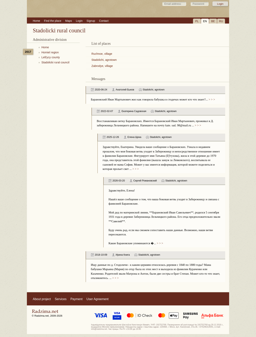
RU (221, 21)
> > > (211, 99)
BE (213, 21)
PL (196, 21)
